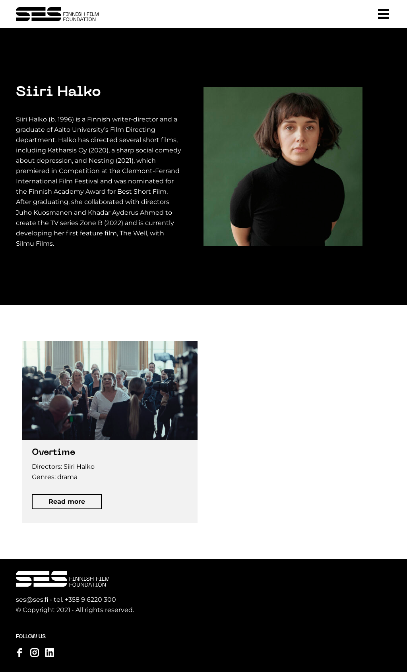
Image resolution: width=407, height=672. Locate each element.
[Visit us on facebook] (19, 652)
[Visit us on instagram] (34, 652)
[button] (383, 14)
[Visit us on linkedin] (49, 652)
